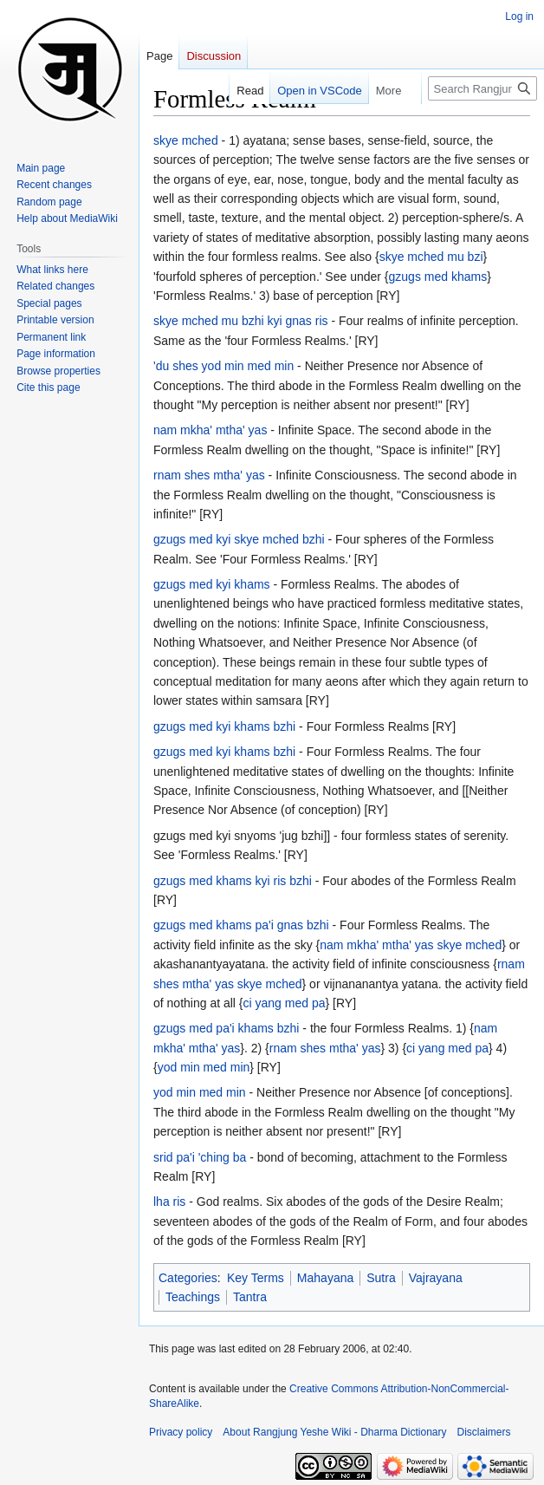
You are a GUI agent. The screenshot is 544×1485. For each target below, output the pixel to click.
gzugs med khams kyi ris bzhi (232, 881)
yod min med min (204, 1067)
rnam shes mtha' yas (209, 475)
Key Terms (255, 1278)
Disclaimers (484, 1432)
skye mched (185, 140)
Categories (188, 1278)
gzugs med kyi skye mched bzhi (239, 539)
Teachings (192, 1297)
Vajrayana (436, 1278)
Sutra (380, 1278)
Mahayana (325, 1278)
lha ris (169, 1201)
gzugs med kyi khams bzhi (224, 726)
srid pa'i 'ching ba (199, 1157)
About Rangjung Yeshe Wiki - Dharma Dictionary (334, 1432)
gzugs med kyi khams (211, 584)
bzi (475, 257)
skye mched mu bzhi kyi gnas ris (240, 321)
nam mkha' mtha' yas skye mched (411, 945)
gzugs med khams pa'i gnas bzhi (241, 925)
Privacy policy (180, 1432)
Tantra (250, 1297)
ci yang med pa (284, 1003)
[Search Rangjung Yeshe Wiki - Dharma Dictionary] (482, 88)
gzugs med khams (438, 276)
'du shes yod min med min (223, 366)
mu (455, 257)
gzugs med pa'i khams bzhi (226, 1028)
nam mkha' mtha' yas (210, 430)
